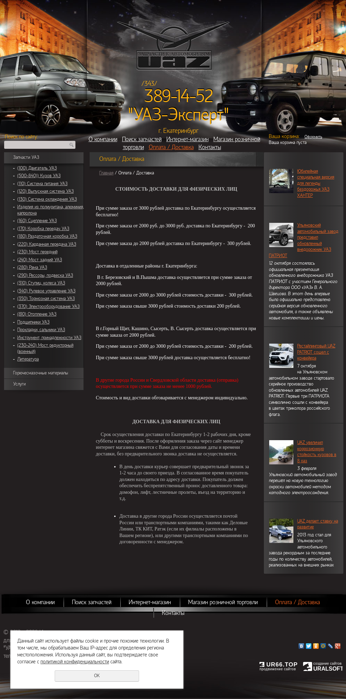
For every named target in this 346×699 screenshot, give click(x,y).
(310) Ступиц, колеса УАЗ (41, 283)
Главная (106, 173)
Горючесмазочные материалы (40, 373)
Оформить (313, 136)
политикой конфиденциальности (74, 662)
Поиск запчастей (142, 139)
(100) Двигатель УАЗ (37, 168)
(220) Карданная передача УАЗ (46, 244)
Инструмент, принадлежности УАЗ (49, 338)
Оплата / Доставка (171, 147)
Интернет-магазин (187, 139)
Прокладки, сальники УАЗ (41, 330)
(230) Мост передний (37, 252)
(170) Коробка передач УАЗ (43, 229)
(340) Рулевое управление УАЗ (46, 291)
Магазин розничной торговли (223, 602)
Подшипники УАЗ (33, 322)
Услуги (19, 384)
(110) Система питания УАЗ (42, 184)
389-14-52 (178, 96)
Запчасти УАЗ (26, 157)
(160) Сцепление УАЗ (37, 221)
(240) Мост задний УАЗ (39, 260)
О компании (103, 139)
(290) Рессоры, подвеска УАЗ (45, 275)
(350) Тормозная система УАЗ (46, 298)
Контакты (210, 147)
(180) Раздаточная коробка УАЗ (47, 236)
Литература (28, 359)
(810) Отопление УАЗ (36, 314)
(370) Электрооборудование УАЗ (48, 306)
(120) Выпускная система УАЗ (45, 191)
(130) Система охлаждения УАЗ (47, 199)
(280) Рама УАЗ (32, 267)
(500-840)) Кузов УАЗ (39, 176)
